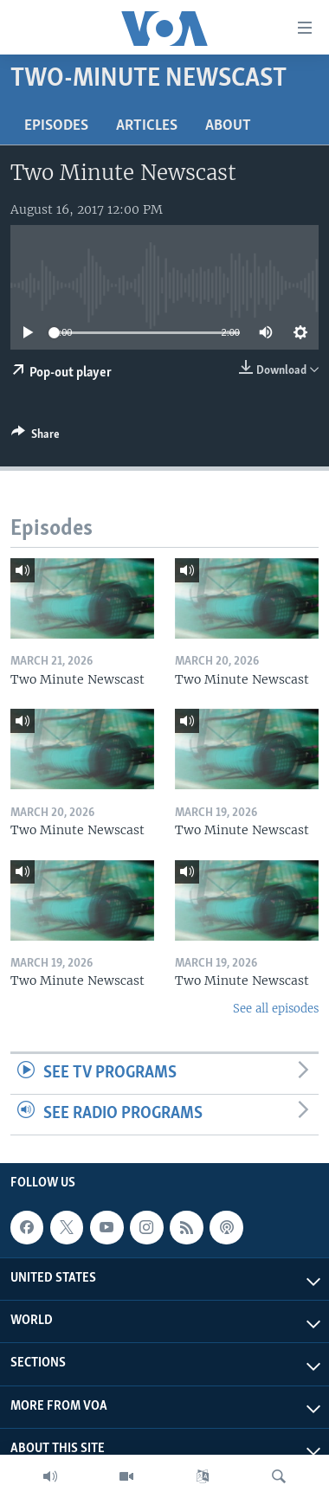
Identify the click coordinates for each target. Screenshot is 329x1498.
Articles (146, 126)
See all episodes (276, 1008)
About (228, 126)
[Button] (35, 437)
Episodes (56, 126)
